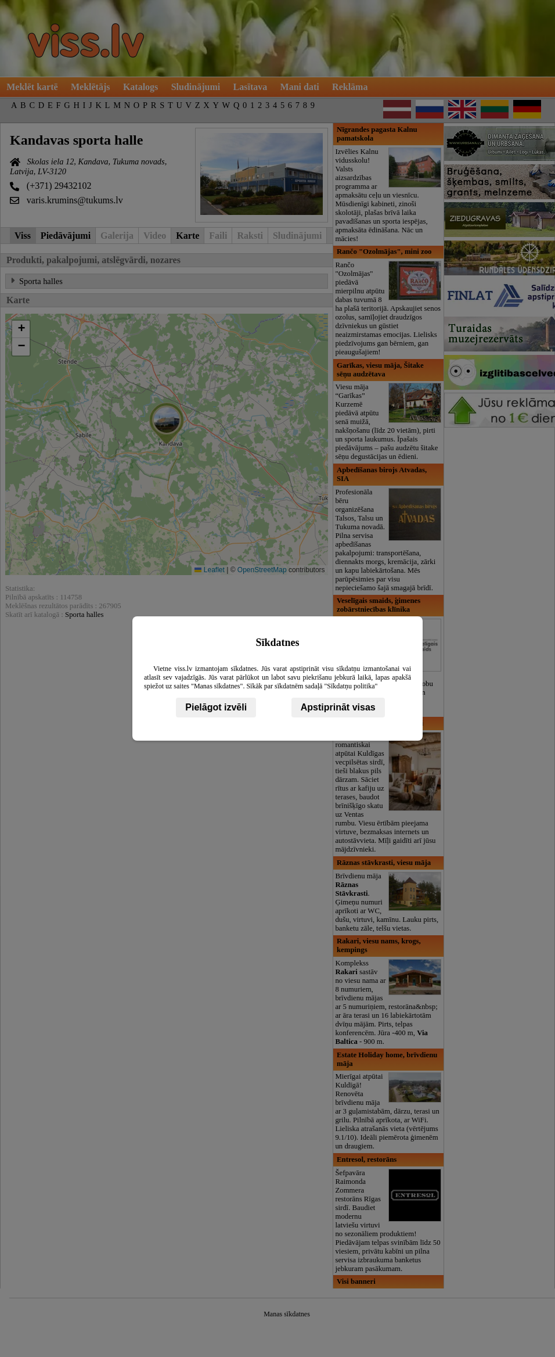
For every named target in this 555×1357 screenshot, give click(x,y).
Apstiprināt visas (338, 707)
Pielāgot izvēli (216, 707)
